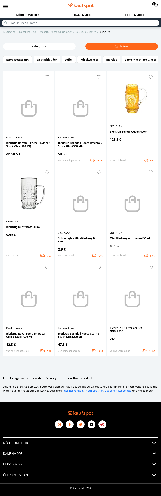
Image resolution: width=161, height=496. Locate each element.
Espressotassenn (17, 59)
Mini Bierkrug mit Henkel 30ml (130, 238)
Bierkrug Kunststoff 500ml (23, 227)
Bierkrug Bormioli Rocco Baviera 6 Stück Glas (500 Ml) (28, 144)
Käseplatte (124, 390)
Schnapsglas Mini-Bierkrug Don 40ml (78, 239)
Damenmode (83, 15)
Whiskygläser (89, 59)
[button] (47, 77)
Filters (122, 46)
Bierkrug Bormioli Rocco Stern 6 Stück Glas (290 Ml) (78, 335)
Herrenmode (135, 15)
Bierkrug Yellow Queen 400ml (129, 131)
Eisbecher (110, 390)
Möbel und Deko (29, 15)
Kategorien (39, 46)
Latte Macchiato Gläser (140, 59)
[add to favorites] (156, 6)
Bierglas (111, 59)
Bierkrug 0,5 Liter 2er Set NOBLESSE (126, 329)
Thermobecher (93, 390)
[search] (80, 23)
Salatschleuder (47, 59)
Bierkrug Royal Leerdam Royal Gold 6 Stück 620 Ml (25, 335)
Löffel (68, 59)
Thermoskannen (73, 390)
